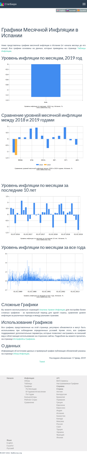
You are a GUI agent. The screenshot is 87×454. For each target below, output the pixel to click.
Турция (59, 429)
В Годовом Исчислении (36, 391)
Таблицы (28, 383)
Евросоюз (60, 408)
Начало (10, 378)
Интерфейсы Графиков (24, 339)
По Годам (30, 394)
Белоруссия (61, 394)
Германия (60, 400)
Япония (59, 437)
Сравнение (29, 402)
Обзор (27, 381)
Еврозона (60, 405)
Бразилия (60, 397)
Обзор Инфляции (21, 353)
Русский (71, 10)
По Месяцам (31, 389)
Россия (59, 424)
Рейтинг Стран (30, 400)
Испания (60, 413)
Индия (59, 410)
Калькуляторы (30, 397)
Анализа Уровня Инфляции (52, 309)
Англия (59, 391)
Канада (59, 418)
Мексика (60, 421)
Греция (59, 402)
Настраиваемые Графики (67, 383)
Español (81, 10)
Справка (60, 386)
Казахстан (60, 416)
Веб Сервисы (62, 381)
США (58, 427)
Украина (60, 432)
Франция (60, 435)
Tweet (42, 361)
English (61, 10)
